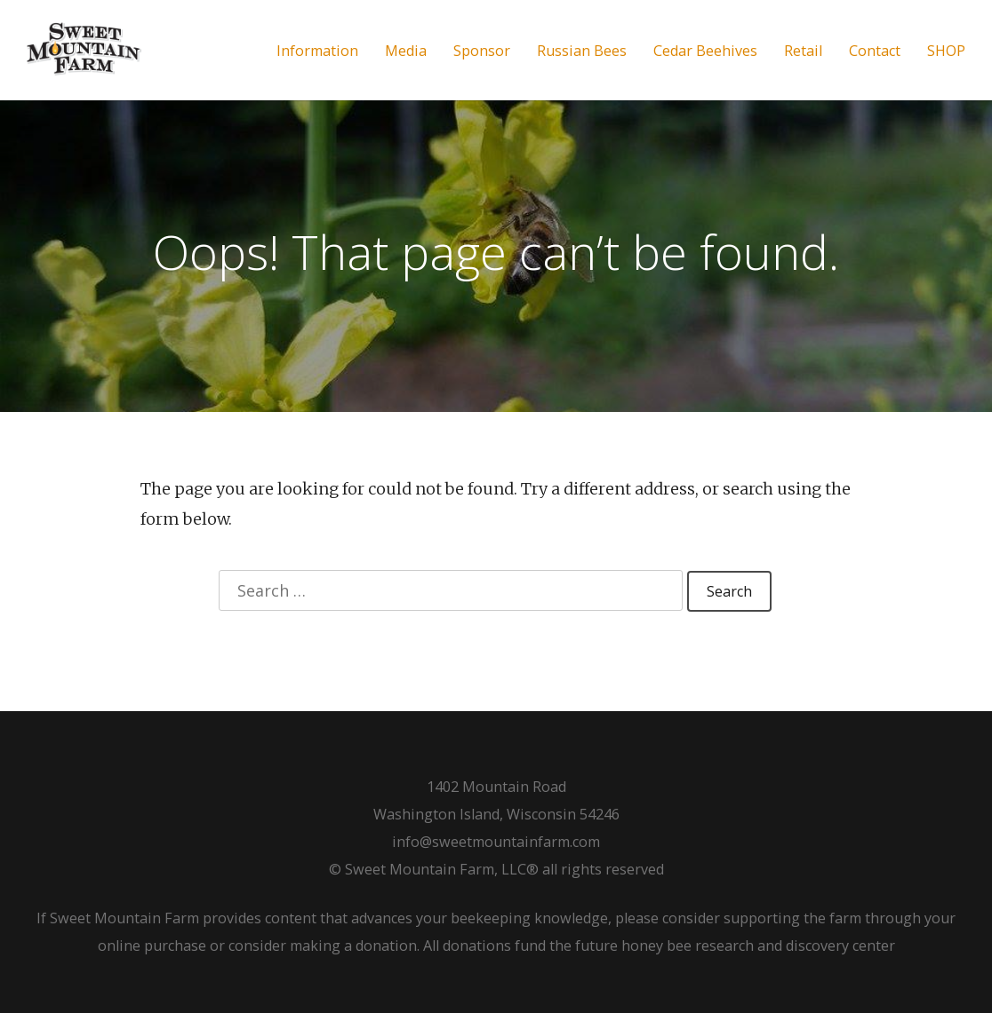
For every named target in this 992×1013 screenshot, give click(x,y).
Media (406, 51)
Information (317, 51)
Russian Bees (582, 51)
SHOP (946, 51)
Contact (874, 51)
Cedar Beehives (705, 51)
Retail (803, 51)
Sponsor (481, 51)
